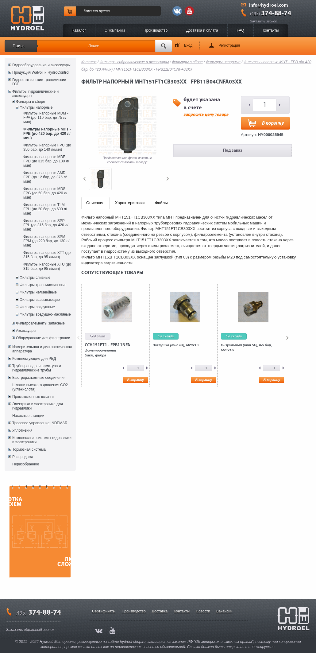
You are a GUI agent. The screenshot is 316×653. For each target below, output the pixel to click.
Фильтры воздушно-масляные (45, 314)
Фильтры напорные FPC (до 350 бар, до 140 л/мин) (47, 147)
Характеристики (130, 202)
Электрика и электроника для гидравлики (37, 406)
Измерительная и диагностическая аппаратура (42, 349)
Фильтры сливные (35, 277)
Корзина (91, 11)
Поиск (19, 45)
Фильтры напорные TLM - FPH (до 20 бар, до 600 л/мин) (45, 209)
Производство (156, 30)
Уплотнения (22, 430)
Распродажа (22, 457)
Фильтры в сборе (30, 101)
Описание (95, 202)
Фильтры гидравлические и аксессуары (35, 93)
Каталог (79, 30)
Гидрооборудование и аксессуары (41, 65)
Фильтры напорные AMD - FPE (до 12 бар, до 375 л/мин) (45, 177)
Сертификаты (104, 611)
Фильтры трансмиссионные (43, 285)
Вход (188, 45)
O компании (115, 30)
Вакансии (224, 611)
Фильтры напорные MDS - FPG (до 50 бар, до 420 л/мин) (45, 193)
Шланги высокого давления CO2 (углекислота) (40, 387)
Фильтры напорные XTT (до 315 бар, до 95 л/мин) (47, 255)
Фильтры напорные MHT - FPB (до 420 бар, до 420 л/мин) (47, 133)
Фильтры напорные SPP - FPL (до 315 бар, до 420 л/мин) (45, 225)
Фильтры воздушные (37, 307)
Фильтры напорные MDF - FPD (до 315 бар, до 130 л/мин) (46, 161)
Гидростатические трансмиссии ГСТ (39, 82)
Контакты (271, 30)
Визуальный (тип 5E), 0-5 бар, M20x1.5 (246, 347)
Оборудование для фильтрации (43, 338)
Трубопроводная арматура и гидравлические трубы (36, 368)
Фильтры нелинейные (38, 292)
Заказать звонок (263, 21)
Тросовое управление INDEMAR (39, 423)
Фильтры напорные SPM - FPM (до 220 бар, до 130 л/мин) (46, 241)
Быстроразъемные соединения (39, 377)
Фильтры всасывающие (40, 299)
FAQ (240, 30)
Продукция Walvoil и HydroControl (40, 72)
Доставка (160, 611)
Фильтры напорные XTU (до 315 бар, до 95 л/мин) (47, 266)
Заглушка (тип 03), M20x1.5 (176, 345)
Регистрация (229, 45)
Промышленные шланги (33, 397)
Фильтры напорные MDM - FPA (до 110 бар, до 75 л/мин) (45, 117)
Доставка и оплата (202, 30)
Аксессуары (26, 330)
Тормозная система (29, 449)
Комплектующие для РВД (34, 358)
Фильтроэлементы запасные (40, 323)
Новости (203, 611)
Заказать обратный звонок (30, 630)
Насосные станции (28, 416)
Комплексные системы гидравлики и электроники (41, 440)
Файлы (161, 202)
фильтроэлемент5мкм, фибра (107, 350)
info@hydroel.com (268, 5)
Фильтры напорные (36, 107)
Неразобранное (25, 464)
